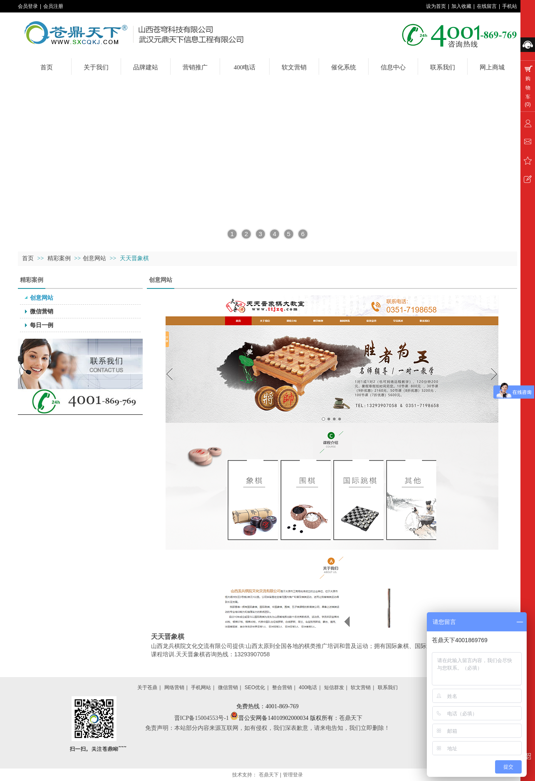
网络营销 (174, 687)
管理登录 (293, 775)
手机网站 (201, 687)
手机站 (509, 6)
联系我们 (388, 687)
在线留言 (487, 6)
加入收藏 (461, 6)
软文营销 (361, 687)
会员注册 (53, 6)
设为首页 (436, 6)
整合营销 (282, 687)
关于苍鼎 (147, 687)
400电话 (308, 687)
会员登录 (28, 6)
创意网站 (94, 258)
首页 (28, 258)
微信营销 (228, 687)
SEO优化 (255, 687)
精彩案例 (59, 258)
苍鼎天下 (350, 718)
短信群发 (334, 687)
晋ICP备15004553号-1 (202, 718)
